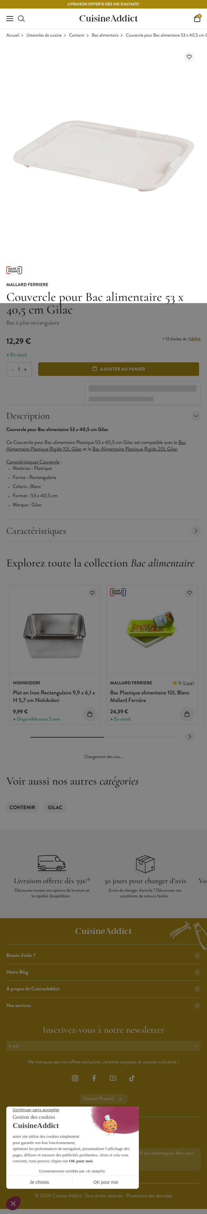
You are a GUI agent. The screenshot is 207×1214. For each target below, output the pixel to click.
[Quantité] (19, 369)
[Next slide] (189, 737)
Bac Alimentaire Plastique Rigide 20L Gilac (134, 449)
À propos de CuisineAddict (103, 988)
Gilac (55, 807)
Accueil (12, 35)
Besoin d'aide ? (103, 955)
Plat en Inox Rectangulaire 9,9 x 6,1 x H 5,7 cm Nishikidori (54, 696)
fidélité (194, 339)
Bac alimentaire (105, 35)
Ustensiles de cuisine (44, 35)
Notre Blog (103, 972)
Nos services (103, 1005)
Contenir (77, 35)
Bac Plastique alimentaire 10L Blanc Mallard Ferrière (150, 696)
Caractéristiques (103, 531)
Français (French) (103, 1099)
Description (103, 416)
